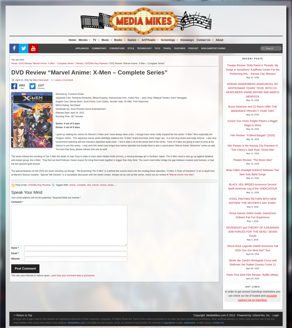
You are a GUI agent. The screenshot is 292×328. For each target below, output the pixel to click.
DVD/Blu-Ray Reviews (96, 63)
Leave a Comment (64, 80)
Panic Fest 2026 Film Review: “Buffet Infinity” (253, 274)
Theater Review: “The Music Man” (252, 159)
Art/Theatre (150, 39)
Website (15, 258)
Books (120, 39)
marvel (95, 185)
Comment (17, 202)
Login (276, 315)
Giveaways (187, 39)
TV (96, 39)
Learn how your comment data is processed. (73, 275)
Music (107, 39)
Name (15, 248)
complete (81, 185)
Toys (157, 48)
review (103, 185)
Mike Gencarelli (40, 80)
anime (72, 185)
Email (15, 253)
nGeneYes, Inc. (261, 315)
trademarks (189, 322)
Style (130, 48)
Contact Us (205, 39)
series (111, 185)
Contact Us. (218, 322)
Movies (85, 39)
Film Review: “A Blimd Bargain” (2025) (252, 135)
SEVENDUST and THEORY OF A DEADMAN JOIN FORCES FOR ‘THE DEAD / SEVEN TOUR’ (252, 231)
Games (134, 39)
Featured (179, 48)
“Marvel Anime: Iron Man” (181, 174)
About (219, 39)
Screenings (170, 39)
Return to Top (24, 315)
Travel (167, 48)
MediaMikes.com (216, 315)
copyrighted (169, 322)
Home (72, 39)
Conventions (117, 48)
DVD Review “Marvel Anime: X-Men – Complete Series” (46, 63)
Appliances (82, 48)
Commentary (99, 48)
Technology (144, 48)
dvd (89, 185)
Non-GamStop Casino (213, 48)
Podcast (193, 48)
